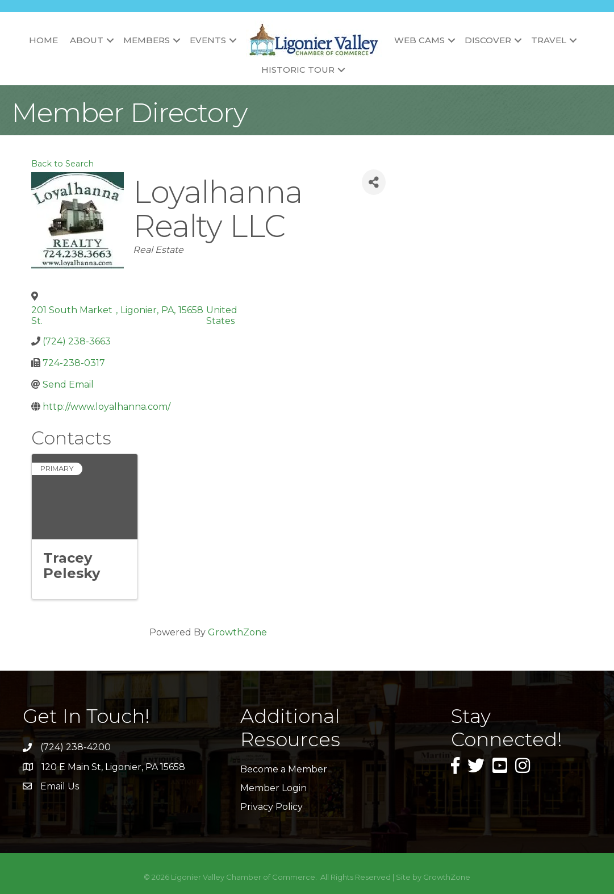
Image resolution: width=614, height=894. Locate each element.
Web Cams (419, 40)
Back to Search (62, 164)
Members (146, 40)
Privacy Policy (271, 806)
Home (43, 40)
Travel (548, 40)
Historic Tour (298, 69)
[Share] (374, 182)
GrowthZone (237, 632)
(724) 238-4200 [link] (75, 747)
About (86, 40)
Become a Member (283, 769)
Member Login (273, 788)
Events (208, 40)
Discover (488, 40)
